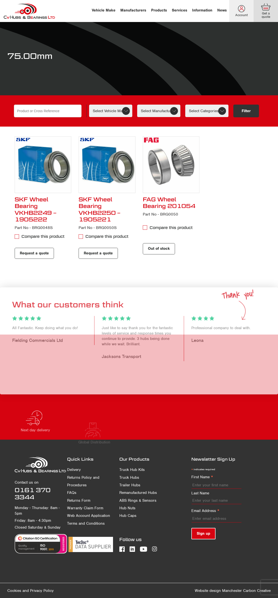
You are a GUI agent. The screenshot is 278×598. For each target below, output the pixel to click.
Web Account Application (88, 515)
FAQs (71, 492)
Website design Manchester (218, 590)
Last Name (200, 493)
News (222, 10)
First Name (202, 477)
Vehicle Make (103, 10)
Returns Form (78, 500)
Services (179, 10)
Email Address (205, 511)
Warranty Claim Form (85, 508)
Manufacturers (133, 10)
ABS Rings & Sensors (137, 500)
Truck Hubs (129, 477)
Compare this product (42, 236)
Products (159, 10)
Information (202, 10)
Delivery (74, 469)
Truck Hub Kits (132, 469)
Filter (246, 111)
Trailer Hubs (129, 485)
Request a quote (34, 253)
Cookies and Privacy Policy (30, 590)
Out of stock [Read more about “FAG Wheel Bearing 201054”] (159, 248)
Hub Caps (127, 515)
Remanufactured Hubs (138, 492)
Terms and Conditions (86, 523)
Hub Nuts (127, 508)
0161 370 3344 (33, 493)
